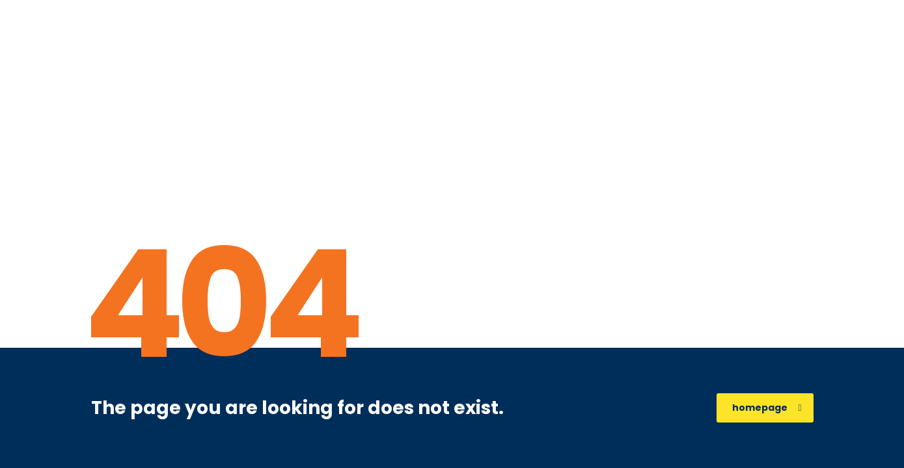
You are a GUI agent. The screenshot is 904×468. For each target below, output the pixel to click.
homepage (767, 407)
